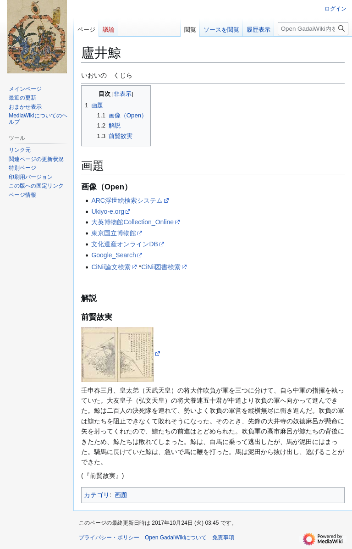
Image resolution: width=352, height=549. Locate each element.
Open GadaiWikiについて (176, 537)
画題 (121, 495)
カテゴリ (97, 495)
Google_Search (113, 255)
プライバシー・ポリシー (109, 537)
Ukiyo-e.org (107, 211)
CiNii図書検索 (161, 267)
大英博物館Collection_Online (132, 222)
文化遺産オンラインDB (124, 244)
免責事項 (223, 537)
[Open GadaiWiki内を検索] (313, 28)
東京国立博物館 (113, 233)
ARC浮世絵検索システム (127, 200)
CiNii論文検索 (111, 267)
